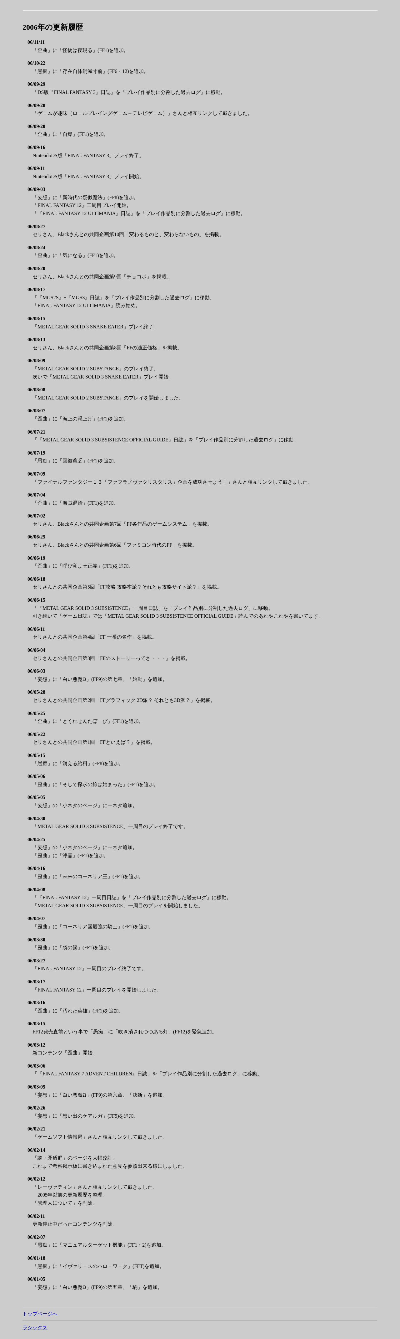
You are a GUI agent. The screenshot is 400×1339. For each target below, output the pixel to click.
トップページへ (40, 1313)
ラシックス (35, 1327)
